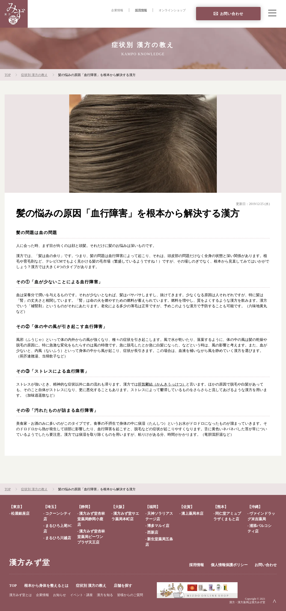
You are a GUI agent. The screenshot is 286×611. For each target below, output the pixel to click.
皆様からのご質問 (130, 595)
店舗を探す (176, 20)
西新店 (152, 532)
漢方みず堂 (29, 562)
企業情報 (117, 10)
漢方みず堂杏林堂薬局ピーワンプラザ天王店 (91, 536)
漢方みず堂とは (20, 595)
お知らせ (59, 595)
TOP (64, 20)
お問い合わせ (231, 14)
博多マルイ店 (158, 526)
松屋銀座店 (20, 513)
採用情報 (141, 10)
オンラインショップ (172, 10)
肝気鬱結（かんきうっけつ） (162, 384)
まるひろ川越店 (58, 538)
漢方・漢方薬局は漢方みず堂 (247, 602)
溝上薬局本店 (192, 513)
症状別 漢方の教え (144, 20)
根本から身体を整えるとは (98, 20)
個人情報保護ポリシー (229, 565)
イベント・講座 (81, 595)
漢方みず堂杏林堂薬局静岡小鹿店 (91, 519)
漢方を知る (105, 595)
